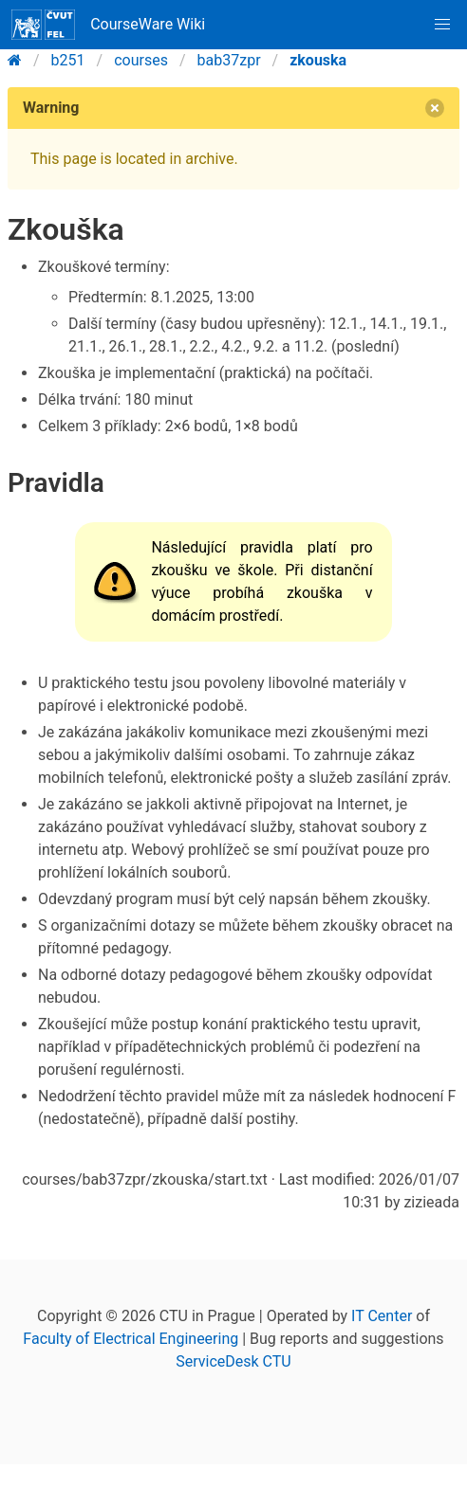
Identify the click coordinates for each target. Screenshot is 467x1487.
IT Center (381, 1316)
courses (141, 60)
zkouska (318, 60)
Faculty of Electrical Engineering (130, 1339)
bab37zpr (229, 60)
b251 (68, 60)
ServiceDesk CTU (233, 1361)
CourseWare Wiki (108, 24)
